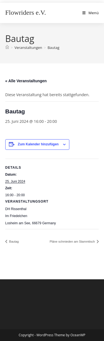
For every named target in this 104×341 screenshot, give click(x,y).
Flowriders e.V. (25, 12)
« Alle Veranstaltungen (26, 81)
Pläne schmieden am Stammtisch (73, 241)
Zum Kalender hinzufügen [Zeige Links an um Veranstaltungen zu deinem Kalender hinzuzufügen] (38, 144)
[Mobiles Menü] (90, 12)
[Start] (7, 47)
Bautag (53, 47)
